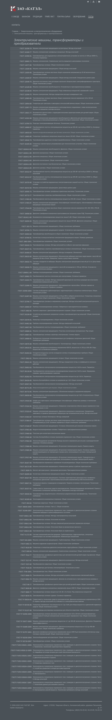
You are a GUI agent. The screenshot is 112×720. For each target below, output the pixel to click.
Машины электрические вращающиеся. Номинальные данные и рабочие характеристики (62, 466)
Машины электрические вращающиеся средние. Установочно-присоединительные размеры (63, 230)
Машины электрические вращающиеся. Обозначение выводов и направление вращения (62, 391)
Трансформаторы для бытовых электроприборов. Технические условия (56, 567)
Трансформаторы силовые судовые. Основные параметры (52, 595)
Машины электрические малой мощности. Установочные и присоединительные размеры (62, 87)
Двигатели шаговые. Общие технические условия (49, 168)
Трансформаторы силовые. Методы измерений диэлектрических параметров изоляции (61, 523)
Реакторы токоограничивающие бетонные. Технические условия (54, 123)
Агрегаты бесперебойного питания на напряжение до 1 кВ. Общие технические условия (61, 380)
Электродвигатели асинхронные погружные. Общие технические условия (57, 499)
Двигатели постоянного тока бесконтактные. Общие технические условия (57, 164)
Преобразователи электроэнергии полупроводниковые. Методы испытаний (57, 384)
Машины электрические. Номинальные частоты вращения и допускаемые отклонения (61, 61)
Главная (15, 31)
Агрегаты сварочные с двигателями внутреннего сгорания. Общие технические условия (61, 310)
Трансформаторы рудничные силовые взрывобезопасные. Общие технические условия (61, 140)
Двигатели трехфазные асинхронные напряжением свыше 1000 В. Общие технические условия (64, 588)
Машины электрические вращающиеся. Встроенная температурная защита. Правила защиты (63, 446)
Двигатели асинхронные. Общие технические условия (50, 153)
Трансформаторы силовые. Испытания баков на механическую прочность (57, 527)
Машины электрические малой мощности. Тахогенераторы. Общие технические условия (62, 343)
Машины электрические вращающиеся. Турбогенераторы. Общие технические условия (61, 540)
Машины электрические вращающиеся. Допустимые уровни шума (54, 187)
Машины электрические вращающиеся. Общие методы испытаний (54, 68)
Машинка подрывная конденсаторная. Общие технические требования (56, 543)
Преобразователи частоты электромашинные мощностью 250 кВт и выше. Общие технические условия (66, 199)
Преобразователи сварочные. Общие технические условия (52, 564)
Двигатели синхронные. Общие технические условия (50, 156)
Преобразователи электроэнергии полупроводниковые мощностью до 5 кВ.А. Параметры (62, 376)
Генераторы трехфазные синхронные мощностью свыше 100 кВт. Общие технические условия (64, 136)
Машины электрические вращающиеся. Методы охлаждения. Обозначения (57, 252)
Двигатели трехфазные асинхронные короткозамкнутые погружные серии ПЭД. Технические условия (66, 213)
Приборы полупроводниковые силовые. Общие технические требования (56, 272)
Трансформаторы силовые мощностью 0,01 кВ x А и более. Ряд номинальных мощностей (62, 592)
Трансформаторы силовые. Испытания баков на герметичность (53, 531)
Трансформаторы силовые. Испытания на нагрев (49, 519)
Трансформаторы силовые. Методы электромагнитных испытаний (54, 515)
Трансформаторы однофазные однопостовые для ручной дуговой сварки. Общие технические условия (66, 584)
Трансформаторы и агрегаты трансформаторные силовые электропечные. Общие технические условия (67, 249)
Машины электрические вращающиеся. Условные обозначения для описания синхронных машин (64, 426)
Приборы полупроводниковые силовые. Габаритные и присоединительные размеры (60, 306)
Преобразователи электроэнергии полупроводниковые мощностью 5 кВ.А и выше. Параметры (63, 367)
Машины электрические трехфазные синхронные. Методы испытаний (55, 52)
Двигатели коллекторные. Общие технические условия (51, 160)
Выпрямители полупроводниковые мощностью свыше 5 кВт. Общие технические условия (62, 217)
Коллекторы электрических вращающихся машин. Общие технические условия (58, 474)
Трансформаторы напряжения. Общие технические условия (52, 241)
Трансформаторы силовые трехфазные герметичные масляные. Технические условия (61, 191)
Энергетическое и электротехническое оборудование (41, 31)
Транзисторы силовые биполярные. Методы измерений (51, 416)
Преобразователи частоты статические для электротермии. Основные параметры (59, 276)
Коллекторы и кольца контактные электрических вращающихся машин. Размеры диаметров (63, 237)
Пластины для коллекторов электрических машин (49, 433)
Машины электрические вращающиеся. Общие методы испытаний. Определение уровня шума (64, 77)
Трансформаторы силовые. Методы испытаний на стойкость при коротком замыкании (61, 245)
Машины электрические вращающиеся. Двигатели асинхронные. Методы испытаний (60, 560)
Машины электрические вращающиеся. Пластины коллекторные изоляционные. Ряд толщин (63, 331)
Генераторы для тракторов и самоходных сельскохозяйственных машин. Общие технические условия (66, 103)
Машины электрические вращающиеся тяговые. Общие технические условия (58, 358)
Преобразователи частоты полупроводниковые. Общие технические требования (59, 327)
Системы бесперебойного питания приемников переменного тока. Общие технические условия (64, 437)
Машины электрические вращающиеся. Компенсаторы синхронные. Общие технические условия (64, 551)
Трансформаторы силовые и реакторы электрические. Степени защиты (56, 334)
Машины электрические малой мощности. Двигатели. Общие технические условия (60, 149)
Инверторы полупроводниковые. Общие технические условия (53, 319)
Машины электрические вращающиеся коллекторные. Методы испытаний (57, 48)
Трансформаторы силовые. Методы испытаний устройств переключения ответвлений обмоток (63, 575)
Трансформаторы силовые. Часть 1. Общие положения (51, 506)
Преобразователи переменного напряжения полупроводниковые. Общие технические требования (65, 462)
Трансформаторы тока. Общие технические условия (50, 571)
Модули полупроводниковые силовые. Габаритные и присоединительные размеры (60, 429)
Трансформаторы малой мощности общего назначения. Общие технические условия (60, 234)
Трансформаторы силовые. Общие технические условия (51, 65)
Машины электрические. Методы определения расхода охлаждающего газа (57, 94)
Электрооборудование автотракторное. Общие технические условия (55, 637)
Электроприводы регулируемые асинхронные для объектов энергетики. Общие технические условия (66, 610)
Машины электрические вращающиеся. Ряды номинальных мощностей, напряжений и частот (63, 90)
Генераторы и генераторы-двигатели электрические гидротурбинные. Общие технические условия (65, 547)
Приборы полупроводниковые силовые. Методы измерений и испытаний (56, 323)
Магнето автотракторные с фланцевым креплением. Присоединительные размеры (60, 470)
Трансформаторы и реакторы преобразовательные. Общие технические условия (59, 195)
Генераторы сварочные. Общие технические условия (50, 503)
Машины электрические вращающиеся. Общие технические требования (56, 226)
